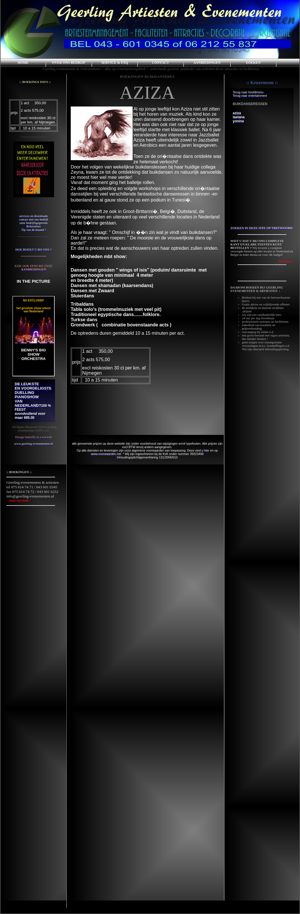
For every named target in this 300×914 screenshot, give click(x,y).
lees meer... (286, 261)
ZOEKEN (253, 63)
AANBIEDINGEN (207, 63)
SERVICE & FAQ (114, 63)
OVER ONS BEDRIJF (69, 63)
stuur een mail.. (18, 500)
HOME (23, 63)
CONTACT (160, 63)
